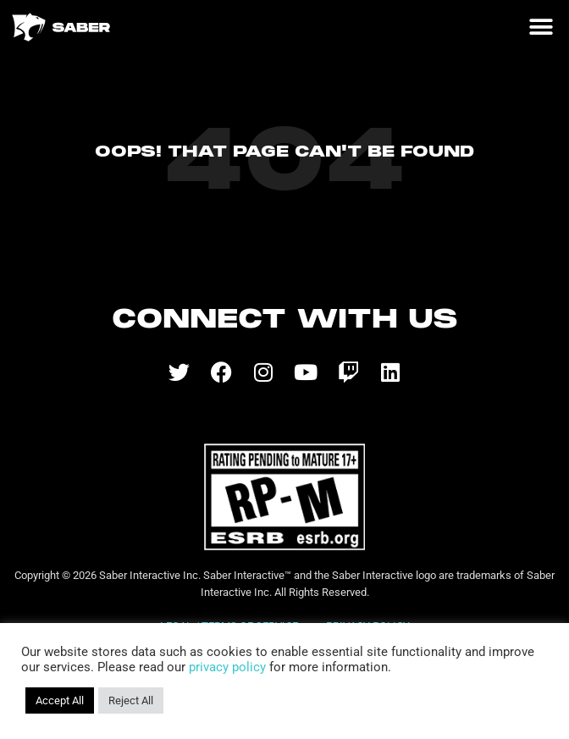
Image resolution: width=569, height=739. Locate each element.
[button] (541, 27)
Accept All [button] (60, 700)
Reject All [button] (130, 700)
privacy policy (227, 667)
